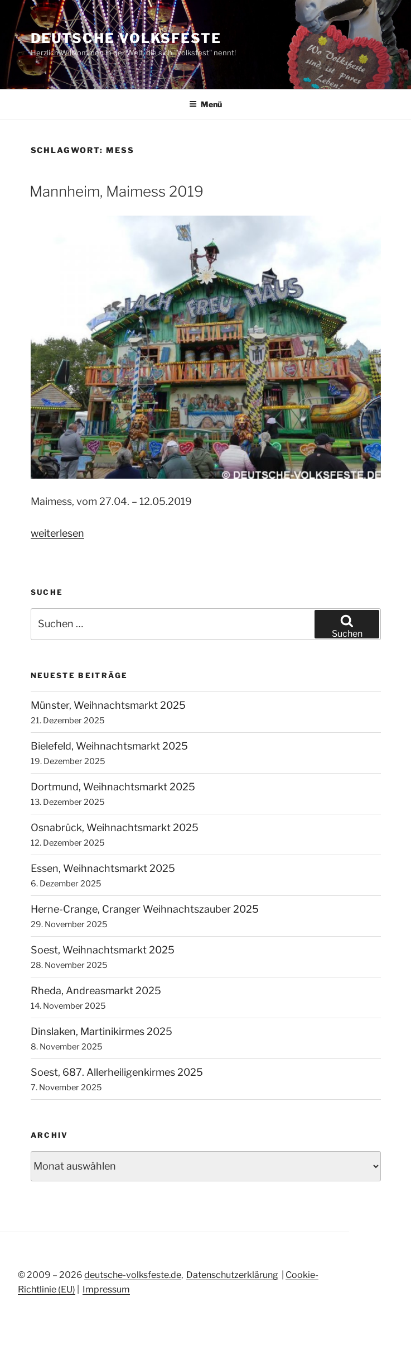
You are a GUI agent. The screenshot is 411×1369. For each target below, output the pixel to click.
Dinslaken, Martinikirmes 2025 (101, 1031)
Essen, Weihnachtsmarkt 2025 (103, 868)
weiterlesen (57, 533)
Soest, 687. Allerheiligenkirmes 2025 (117, 1072)
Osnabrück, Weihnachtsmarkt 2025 (115, 827)
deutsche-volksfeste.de (132, 1275)
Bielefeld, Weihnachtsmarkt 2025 (109, 746)
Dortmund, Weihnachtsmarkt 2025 (113, 787)
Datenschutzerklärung (232, 1275)
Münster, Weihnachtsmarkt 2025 (108, 705)
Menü (205, 104)
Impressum (106, 1289)
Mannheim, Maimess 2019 (117, 191)
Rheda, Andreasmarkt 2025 (96, 990)
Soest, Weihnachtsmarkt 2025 (103, 950)
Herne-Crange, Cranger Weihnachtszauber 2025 (145, 909)
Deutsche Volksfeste (126, 38)
